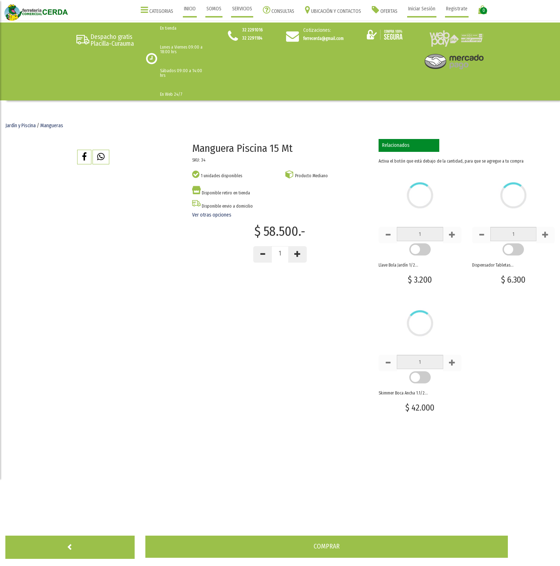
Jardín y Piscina (20, 126)
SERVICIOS (242, 9)
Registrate (457, 9)
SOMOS (213, 9)
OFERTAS (385, 9)
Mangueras (51, 126)
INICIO (190, 9)
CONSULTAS (278, 9)
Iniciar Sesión (421, 9)
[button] (84, 157)
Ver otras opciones (211, 215)
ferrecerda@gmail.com (323, 38)
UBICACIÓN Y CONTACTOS (333, 9)
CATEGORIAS (157, 9)
